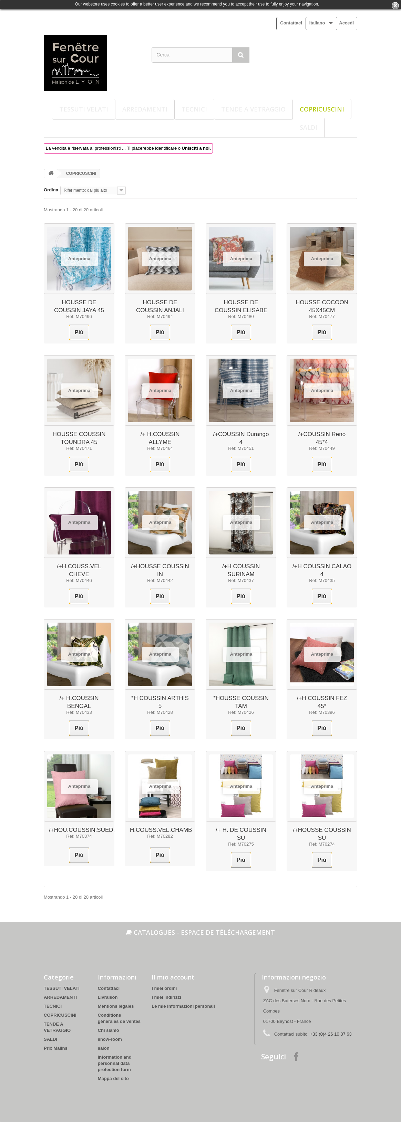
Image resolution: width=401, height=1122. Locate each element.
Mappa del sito (113, 1078)
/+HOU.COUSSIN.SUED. (82, 830)
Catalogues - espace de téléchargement (200, 932)
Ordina (51, 189)
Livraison (108, 997)
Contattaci (291, 22)
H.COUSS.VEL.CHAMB (161, 830)
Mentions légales (116, 1006)
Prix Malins (56, 1048)
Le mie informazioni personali (183, 1006)
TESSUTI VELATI (83, 109)
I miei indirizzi (166, 997)
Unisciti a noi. (196, 148)
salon (104, 1048)
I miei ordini (164, 988)
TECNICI (194, 109)
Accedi (346, 22)
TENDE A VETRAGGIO (253, 109)
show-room (110, 1039)
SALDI (308, 127)
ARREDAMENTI (144, 109)
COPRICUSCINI (322, 109)
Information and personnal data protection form (115, 1063)
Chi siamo (108, 1030)
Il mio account (173, 977)
